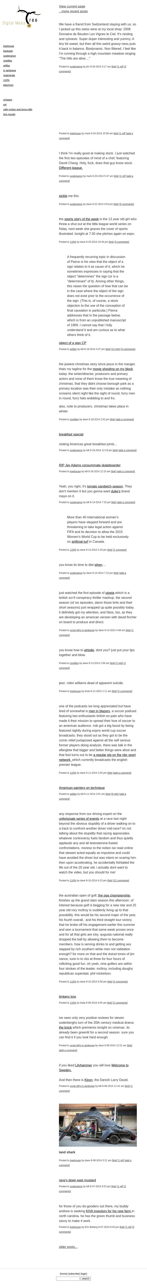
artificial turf (80, 541)
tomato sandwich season (105, 486)
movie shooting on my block (113, 369)
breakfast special (71, 434)
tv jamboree (9, 70)
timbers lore (67, 996)
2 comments (125, 691)
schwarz (7, 99)
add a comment (124, 419)
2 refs (119, 663)
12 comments (121, 880)
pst (5, 104)
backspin (8, 51)
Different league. (71, 168)
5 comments (126, 204)
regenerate (9, 75)
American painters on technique (82, 788)
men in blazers (99, 711)
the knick (65, 1027)
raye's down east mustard (77, 1180)
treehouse (75, 133)
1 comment (120, 549)
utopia (110, 593)
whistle (89, 650)
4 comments (128, 349)
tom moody (9, 114)
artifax (73, 349)
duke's (116, 491)
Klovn (88, 1080)
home (64, 1273)
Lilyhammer (83, 1065)
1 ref (120, 66)
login (83, 1273)
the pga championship (114, 895)
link (114, 66)
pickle (63, 196)
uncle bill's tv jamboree (82, 630)
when (98, 565)
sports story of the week (81, 219)
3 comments (121, 241)
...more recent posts (73, 11)
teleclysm (8, 85)
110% (73, 241)
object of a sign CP (72, 343)
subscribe (74, 1273)
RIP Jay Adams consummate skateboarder (90, 465)
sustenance (76, 66)
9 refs (115, 794)
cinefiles (74, 419)
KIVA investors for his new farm (109, 1211)
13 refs (115, 349)
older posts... (68, 1247)
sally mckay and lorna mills (17, 109)
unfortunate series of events (79, 818)
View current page (72, 6)
